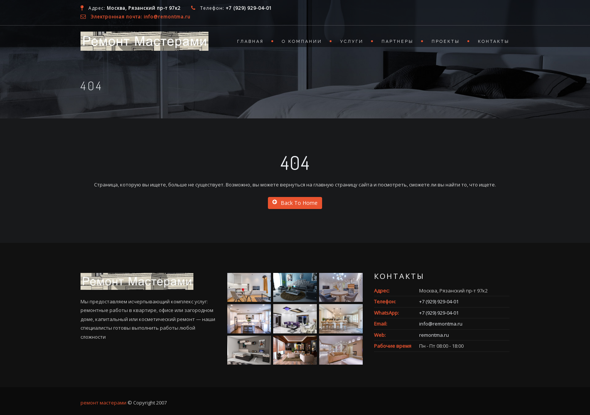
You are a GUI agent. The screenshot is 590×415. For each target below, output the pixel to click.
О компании (302, 41)
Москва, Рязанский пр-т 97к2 (144, 8)
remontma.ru (434, 335)
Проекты (446, 41)
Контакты (493, 41)
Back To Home (295, 202)
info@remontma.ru (440, 323)
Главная (250, 41)
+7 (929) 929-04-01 (249, 8)
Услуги (351, 41)
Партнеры (398, 41)
